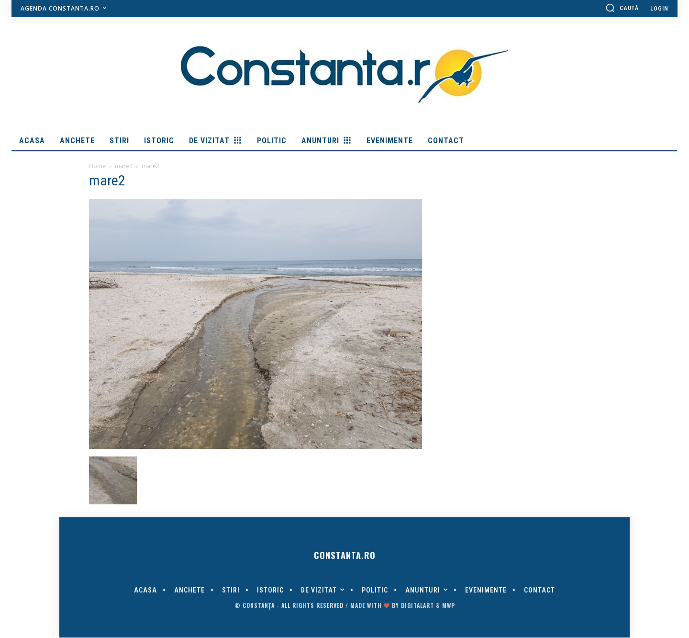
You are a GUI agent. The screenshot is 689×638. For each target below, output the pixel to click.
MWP (448, 606)
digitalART (417, 606)
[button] (622, 7)
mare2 (124, 166)
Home (97, 166)
